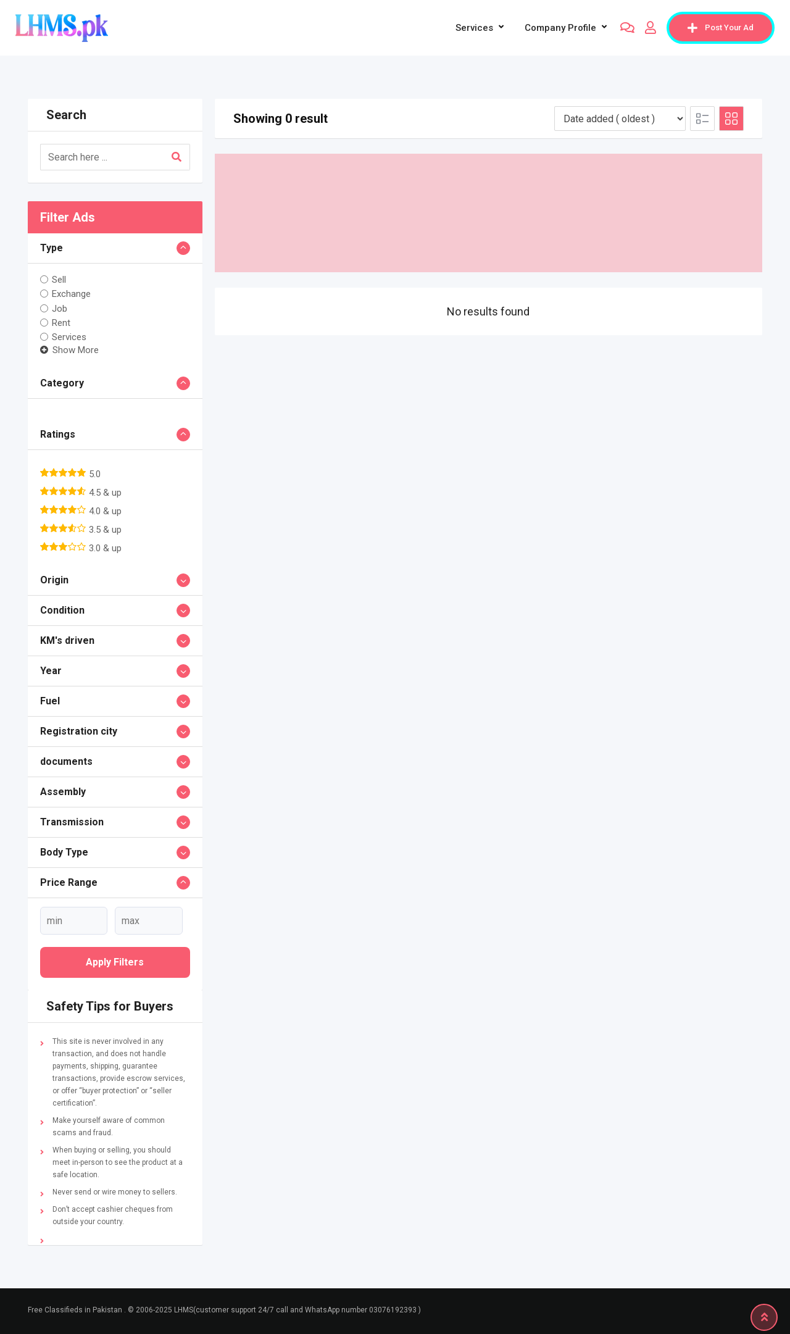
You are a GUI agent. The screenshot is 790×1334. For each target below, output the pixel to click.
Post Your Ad (721, 27)
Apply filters (115, 962)
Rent (61, 322)
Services (474, 27)
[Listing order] (620, 118)
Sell (59, 279)
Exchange (71, 293)
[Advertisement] (489, 213)
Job (59, 308)
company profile (560, 27)
